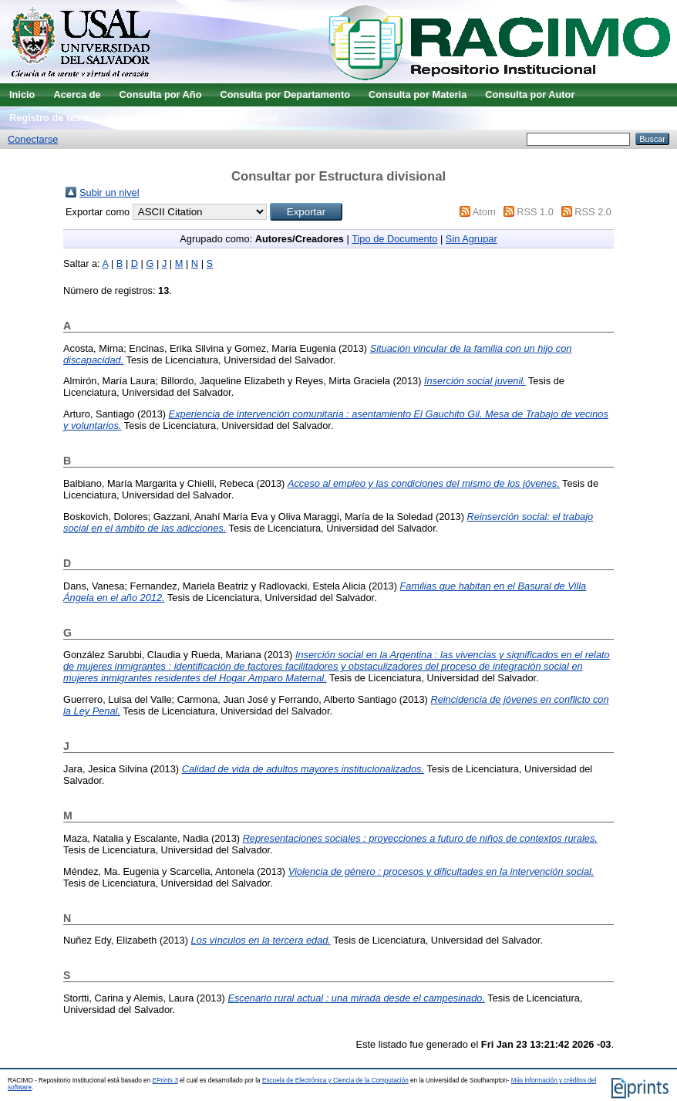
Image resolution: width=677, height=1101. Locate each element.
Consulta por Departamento (285, 94)
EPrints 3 (165, 1080)
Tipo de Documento (394, 239)
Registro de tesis (49, 117)
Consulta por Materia (417, 94)
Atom (484, 212)
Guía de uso (135, 117)
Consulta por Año (161, 94)
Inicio (22, 94)
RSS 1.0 (535, 212)
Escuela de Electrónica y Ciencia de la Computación (335, 1080)
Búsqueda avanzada (229, 117)
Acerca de (76, 94)
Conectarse (33, 139)
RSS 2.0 (592, 212)
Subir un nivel (109, 192)
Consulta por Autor (529, 94)
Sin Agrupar (471, 239)
